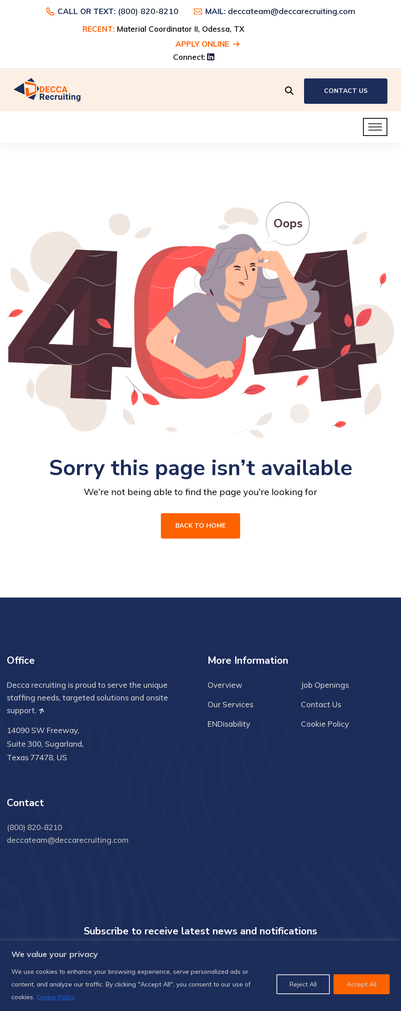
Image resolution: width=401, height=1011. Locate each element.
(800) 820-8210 (148, 11)
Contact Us (345, 91)
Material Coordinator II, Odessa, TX (180, 29)
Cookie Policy (56, 997)
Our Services (230, 704)
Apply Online (207, 44)
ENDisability (229, 724)
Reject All (303, 984)
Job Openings (325, 685)
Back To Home (200, 525)
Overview (225, 685)
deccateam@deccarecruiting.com (291, 11)
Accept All (362, 984)
